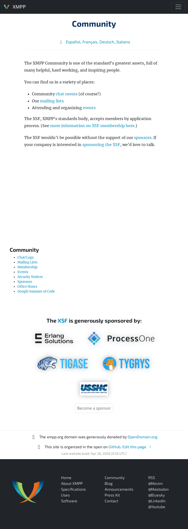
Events (22, 272)
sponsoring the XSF (101, 144)
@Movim (155, 483)
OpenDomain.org (142, 436)
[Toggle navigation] (178, 7)
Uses (65, 495)
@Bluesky (156, 495)
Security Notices (30, 277)
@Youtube (156, 506)
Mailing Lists (27, 262)
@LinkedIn (156, 500)
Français (89, 42)
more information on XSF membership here (92, 125)
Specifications (73, 489)
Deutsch (106, 42)
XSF (63, 320)
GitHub (114, 446)
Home (66, 477)
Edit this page (137, 446)
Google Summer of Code (36, 291)
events (89, 107)
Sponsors (24, 282)
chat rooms (67, 93)
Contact (111, 500)
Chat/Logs (25, 257)
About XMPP (72, 483)
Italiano (123, 42)
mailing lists (52, 100)
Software (69, 500)
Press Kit (112, 495)
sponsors (142, 137)
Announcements (119, 489)
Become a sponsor (94, 408)
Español (73, 42)
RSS (151, 477)
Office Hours (27, 287)
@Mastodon (158, 489)
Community (94, 23)
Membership (27, 267)
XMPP (14, 6)
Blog (109, 483)
